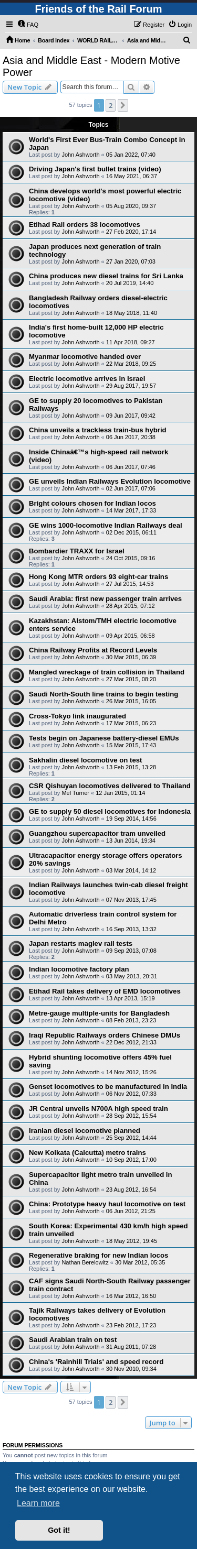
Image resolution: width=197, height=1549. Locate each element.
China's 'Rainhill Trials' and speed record (96, 1362)
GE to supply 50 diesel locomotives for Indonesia (110, 811)
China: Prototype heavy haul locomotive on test (107, 1204)
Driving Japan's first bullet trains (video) (95, 169)
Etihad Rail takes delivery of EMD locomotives (105, 991)
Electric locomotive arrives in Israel (87, 379)
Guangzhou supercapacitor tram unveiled (97, 833)
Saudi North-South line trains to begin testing (103, 694)
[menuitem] (27, 24)
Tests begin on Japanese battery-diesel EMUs (104, 738)
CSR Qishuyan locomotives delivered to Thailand (110, 786)
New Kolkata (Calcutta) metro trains (87, 1153)
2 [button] (110, 105)
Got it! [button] (59, 1530)
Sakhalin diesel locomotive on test (85, 760)
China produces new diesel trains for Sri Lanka (106, 276)
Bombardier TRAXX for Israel (77, 551)
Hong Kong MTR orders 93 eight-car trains (98, 577)
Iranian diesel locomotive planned (84, 1131)
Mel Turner (75, 793)
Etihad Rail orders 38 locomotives (84, 224)
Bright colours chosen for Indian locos (92, 503)
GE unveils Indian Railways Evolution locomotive (110, 481)
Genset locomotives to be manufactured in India (108, 1086)
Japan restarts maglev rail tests (80, 943)
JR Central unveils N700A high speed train (98, 1108)
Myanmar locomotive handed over (85, 357)
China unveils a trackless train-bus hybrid (98, 430)
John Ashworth (80, 154)
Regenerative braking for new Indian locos (98, 1255)
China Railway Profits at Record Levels (93, 650)
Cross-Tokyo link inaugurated (77, 716)
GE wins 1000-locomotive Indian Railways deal (105, 525)
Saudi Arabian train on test (73, 1340)
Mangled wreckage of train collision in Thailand (106, 672)
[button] (123, 105)
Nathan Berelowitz (84, 1262)
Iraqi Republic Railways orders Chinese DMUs (104, 1035)
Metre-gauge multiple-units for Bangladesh (99, 1013)
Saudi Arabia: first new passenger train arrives (105, 599)
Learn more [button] (38, 1503)
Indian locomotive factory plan (79, 969)
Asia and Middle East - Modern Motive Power (91, 66)
